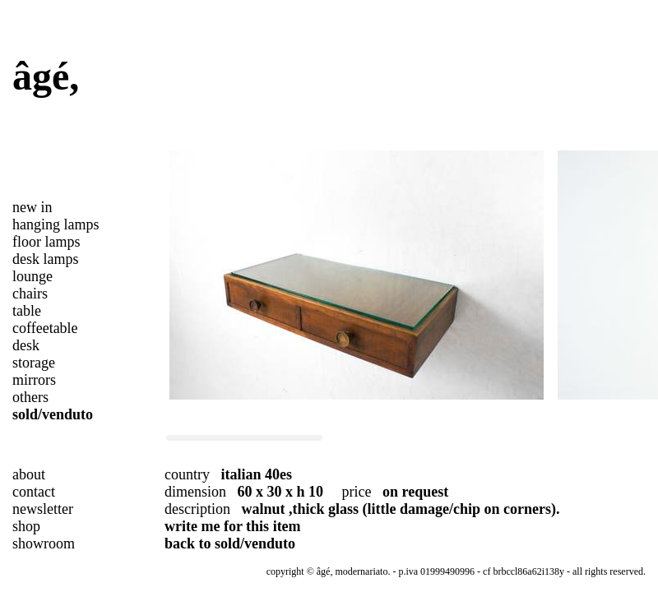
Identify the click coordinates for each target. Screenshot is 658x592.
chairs (30, 293)
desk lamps (45, 259)
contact (33, 491)
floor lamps (46, 242)
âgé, (45, 76)
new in (32, 207)
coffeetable (45, 328)
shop (26, 526)
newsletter (42, 509)
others (30, 397)
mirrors (34, 380)
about (28, 474)
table (26, 311)
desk (25, 345)
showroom (43, 543)
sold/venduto (52, 414)
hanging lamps (56, 224)
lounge (32, 276)
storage (33, 362)
